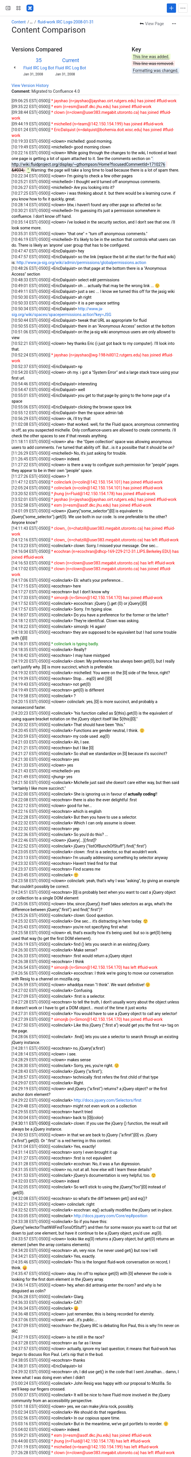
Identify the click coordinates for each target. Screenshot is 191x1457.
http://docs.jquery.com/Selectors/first (107, 1100)
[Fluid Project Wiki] (30, 8)
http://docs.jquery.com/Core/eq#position (110, 1215)
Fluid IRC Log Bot (38, 68)
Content (19, 22)
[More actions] (174, 23)
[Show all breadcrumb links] (31, 22)
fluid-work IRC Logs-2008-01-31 (66, 22)
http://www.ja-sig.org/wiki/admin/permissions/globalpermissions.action (81, 262)
